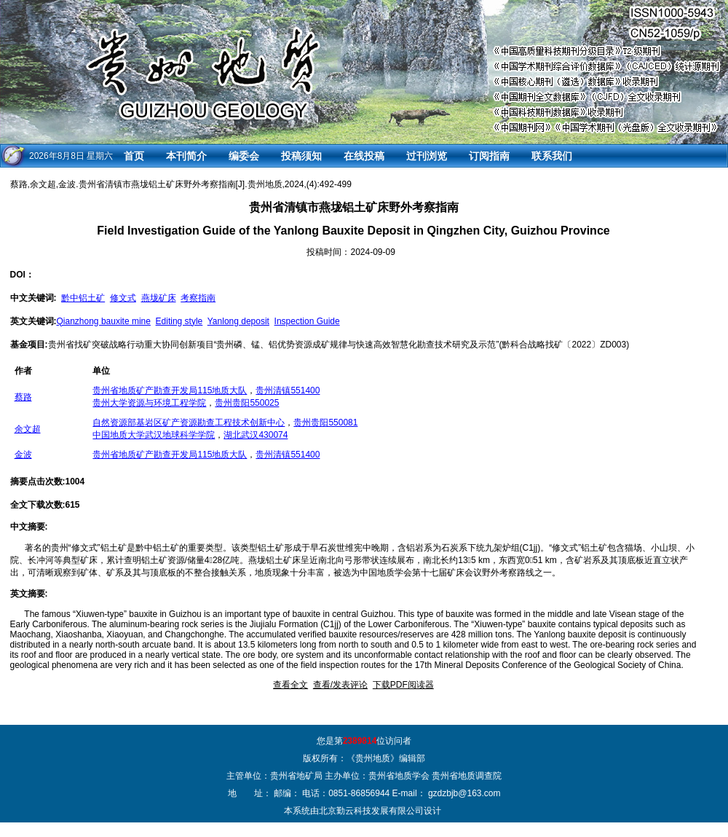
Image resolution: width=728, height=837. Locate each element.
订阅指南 (489, 156)
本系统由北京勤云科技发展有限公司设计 (362, 811)
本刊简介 (186, 156)
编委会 (244, 156)
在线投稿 (364, 156)
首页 (134, 156)
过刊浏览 (426, 156)
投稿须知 (301, 156)
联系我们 (551, 156)
